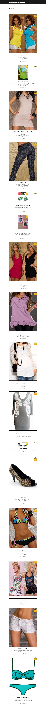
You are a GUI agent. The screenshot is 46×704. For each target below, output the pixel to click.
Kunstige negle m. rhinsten (23, 230)
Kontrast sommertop (23, 54)
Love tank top (23, 600)
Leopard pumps (23, 497)
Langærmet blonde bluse (23, 381)
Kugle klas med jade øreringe (23, 205)
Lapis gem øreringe (23, 448)
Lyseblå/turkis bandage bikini (23, 697)
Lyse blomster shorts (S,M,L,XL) (23, 648)
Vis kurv (29, 1)
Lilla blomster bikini (23, 548)
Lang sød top (23, 332)
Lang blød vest (23, 282)
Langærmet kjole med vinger (23, 431)
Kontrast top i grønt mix (23, 81)
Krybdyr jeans (23, 182)
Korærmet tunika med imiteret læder (23, 131)
